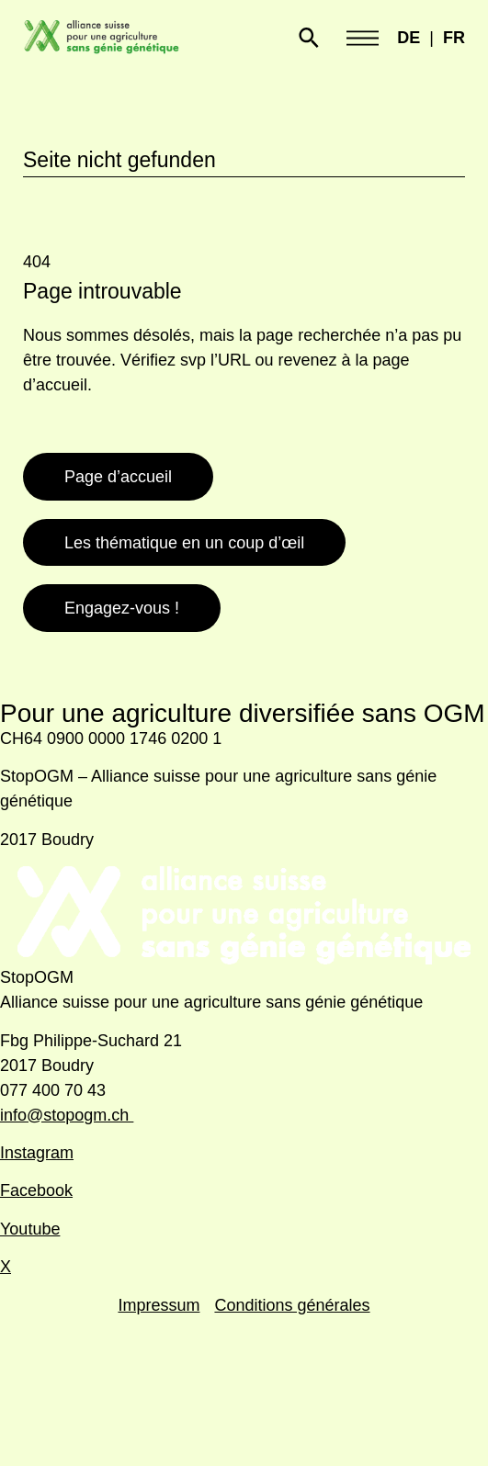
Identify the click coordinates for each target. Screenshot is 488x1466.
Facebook (36, 1190)
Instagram (37, 1153)
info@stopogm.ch (66, 1115)
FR (454, 37)
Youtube (30, 1229)
